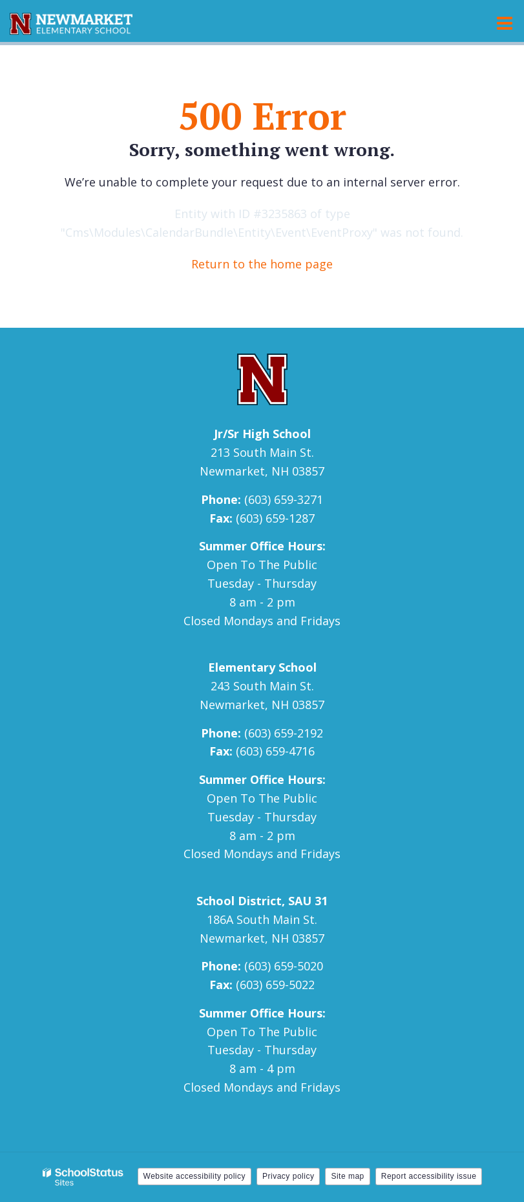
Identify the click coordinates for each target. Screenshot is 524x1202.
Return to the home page (262, 264)
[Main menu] (504, 22)
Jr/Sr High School (262, 433)
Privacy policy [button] (288, 1176)
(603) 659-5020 (283, 966)
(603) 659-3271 (283, 499)
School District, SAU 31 (262, 900)
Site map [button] (347, 1176)
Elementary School (262, 667)
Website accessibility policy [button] (194, 1176)
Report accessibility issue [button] (429, 1176)
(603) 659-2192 (283, 733)
